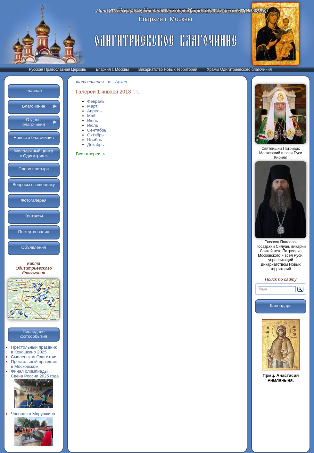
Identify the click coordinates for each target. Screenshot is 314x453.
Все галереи (90, 153)
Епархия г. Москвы (112, 69)
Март (92, 106)
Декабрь (95, 144)
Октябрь (95, 135)
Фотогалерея (90, 81)
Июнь (92, 120)
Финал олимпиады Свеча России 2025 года (35, 389)
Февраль (95, 101)
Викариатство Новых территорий (167, 69)
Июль (92, 125)
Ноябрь (94, 139)
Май (91, 115)
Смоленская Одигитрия (34, 356)
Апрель (94, 111)
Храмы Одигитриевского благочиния (239, 69)
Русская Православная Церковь (57, 69)
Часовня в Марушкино (33, 429)
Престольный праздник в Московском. (34, 364)
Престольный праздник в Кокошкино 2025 (34, 349)
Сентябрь (96, 130)
